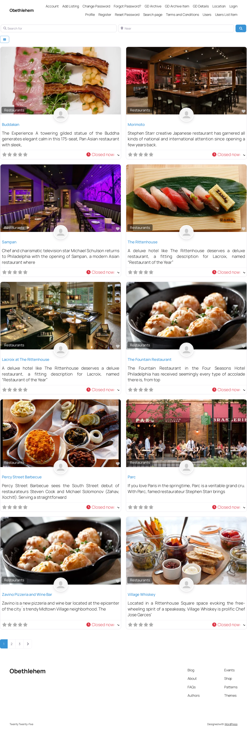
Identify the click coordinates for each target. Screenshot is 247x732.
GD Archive (153, 6)
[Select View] (4, 39)
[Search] (241, 28)
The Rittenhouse (143, 242)
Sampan (9, 242)
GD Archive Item (177, 6)
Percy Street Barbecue (22, 476)
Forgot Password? (127, 6)
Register (104, 14)
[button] (102, 155)
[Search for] (59, 28)
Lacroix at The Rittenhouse (25, 359)
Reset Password (127, 14)
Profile (90, 14)
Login (233, 6)
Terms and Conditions (182, 14)
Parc (132, 476)
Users (207, 14)
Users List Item (226, 14)
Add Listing (70, 6)
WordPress (231, 724)
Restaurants (14, 110)
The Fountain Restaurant (149, 359)
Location (219, 6)
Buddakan (10, 124)
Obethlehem (22, 10)
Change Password (96, 6)
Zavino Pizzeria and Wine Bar (27, 594)
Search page (152, 14)
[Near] (176, 28)
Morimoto (136, 124)
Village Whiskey (141, 594)
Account (52, 6)
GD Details (201, 6)
